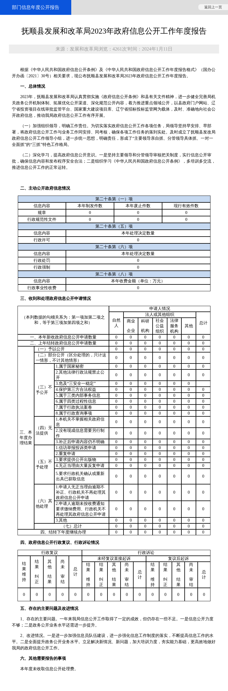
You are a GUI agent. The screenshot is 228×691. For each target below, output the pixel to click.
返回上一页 (213, 7)
